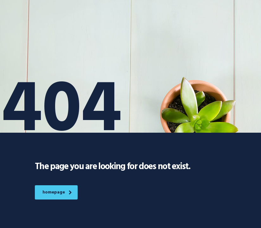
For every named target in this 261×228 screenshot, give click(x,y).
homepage (57, 192)
